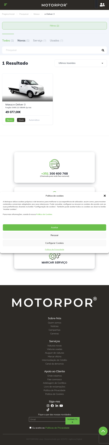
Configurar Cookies (54, 243)
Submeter (72, 420)
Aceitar (54, 227)
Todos (8, 40)
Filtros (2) (54, 25)
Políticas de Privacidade (57, 427)
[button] (104, 195)
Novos (23, 40)
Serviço (39, 40)
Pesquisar (24, 14)
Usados (56, 40)
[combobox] (80, 63)
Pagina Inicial (8, 14)
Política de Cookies (44, 214)
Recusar (54, 235)
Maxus (37, 14)
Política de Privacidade (54, 249)
